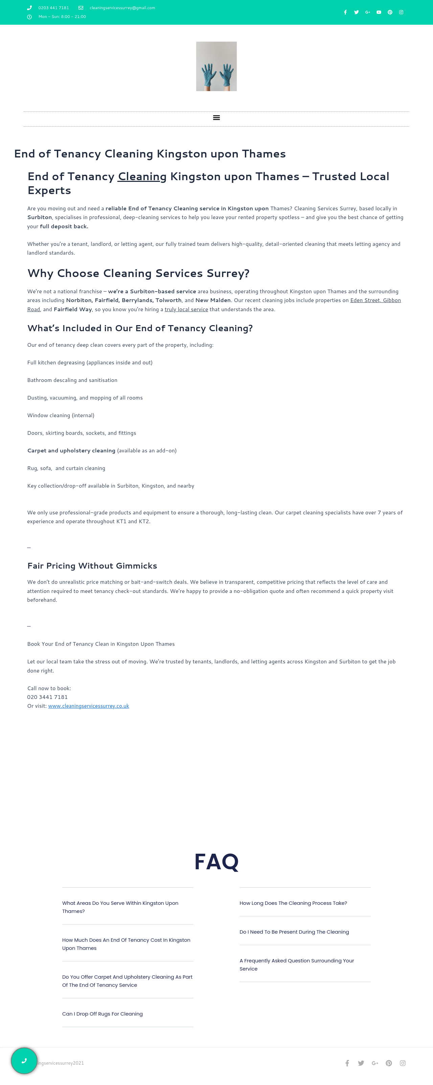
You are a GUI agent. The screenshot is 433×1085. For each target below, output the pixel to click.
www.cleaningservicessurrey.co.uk (91, 705)
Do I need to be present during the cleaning (299, 932)
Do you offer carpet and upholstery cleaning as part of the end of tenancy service (127, 981)
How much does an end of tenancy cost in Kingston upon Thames (119, 944)
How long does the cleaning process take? (298, 903)
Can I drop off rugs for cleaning (106, 1014)
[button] (216, 117)
